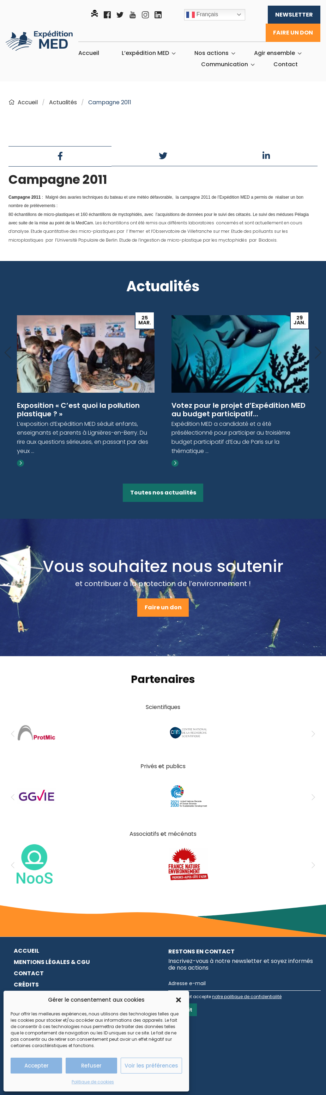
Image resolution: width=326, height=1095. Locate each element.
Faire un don (293, 33)
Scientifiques (163, 707)
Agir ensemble (274, 53)
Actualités (63, 102)
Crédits (26, 985)
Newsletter (294, 15)
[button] (178, 999)
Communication (224, 64)
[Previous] (7, 353)
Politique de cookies (93, 1082)
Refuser (91, 1065)
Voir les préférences (151, 1065)
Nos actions (211, 53)
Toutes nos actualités (163, 493)
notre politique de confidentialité (247, 997)
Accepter (36, 1065)
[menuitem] (88, 53)
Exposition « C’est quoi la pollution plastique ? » (78, 409)
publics (176, 766)
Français (202, 15)
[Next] (318, 353)
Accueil (88, 53)
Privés (148, 766)
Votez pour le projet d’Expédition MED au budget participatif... (238, 409)
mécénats (182, 834)
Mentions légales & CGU (52, 962)
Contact (285, 64)
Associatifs (144, 834)
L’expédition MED (145, 53)
